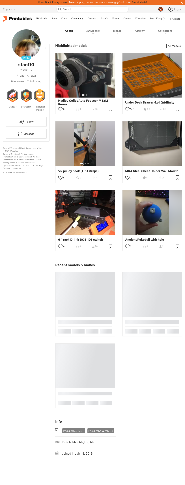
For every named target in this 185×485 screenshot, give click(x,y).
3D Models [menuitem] (41, 18)
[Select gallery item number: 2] (86, 95)
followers (17, 81)
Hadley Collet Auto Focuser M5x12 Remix (83, 102)
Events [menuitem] (115, 18)
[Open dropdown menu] (46, 47)
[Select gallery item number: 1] (83, 95)
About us (17, 168)
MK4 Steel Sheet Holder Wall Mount (151, 171)
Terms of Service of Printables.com (18, 154)
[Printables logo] (17, 19)
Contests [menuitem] (92, 18)
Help (27, 165)
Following (34, 81)
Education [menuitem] (140, 18)
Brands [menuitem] (104, 18)
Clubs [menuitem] (64, 18)
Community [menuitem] (77, 18)
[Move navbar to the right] (164, 18)
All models (174, 45)
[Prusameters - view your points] (160, 9)
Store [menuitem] (54, 18)
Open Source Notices (12, 165)
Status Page (38, 165)
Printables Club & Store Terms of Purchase (21, 156)
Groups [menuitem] (127, 18)
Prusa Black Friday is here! (53, 2)
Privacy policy (9, 162)
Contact (6, 168)
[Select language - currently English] (9, 9)
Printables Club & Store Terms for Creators (22, 159)
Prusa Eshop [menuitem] (156, 18)
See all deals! (139, 2)
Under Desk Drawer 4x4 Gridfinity (149, 102)
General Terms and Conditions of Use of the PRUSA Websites (22, 149)
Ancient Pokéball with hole (144, 239)
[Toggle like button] (60, 109)
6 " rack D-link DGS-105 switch (80, 239)
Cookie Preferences (26, 162)
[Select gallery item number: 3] (88, 163)
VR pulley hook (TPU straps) (78, 171)
